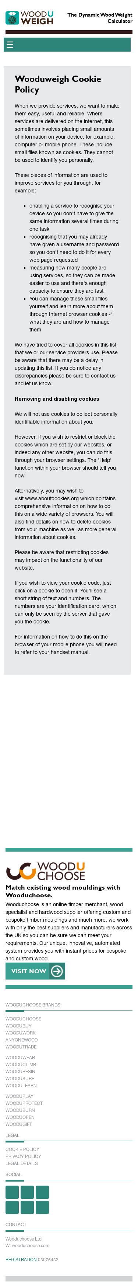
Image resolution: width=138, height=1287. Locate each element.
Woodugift (19, 1124)
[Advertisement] (69, 751)
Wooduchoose (23, 1019)
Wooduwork (21, 1033)
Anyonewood (22, 1040)
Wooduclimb (21, 1064)
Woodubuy (19, 1026)
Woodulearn (21, 1085)
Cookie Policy (22, 1149)
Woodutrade (21, 1047)
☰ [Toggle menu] (10, 44)
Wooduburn (20, 1110)
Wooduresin (20, 1071)
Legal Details (22, 1163)
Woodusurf (20, 1078)
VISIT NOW (28, 971)
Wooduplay (19, 1096)
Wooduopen (20, 1117)
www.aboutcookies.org (52, 498)
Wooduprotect (24, 1103)
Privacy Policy (23, 1156)
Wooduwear (20, 1057)
